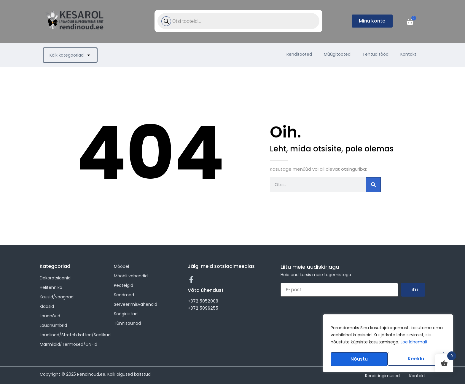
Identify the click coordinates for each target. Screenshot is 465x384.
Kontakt (408, 54)
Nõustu (417, 359)
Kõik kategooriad (70, 55)
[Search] (373, 184)
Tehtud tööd (375, 54)
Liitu (413, 289)
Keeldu (358, 359)
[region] (388, 344)
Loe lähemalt (414, 344)
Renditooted (299, 54)
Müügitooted (337, 54)
